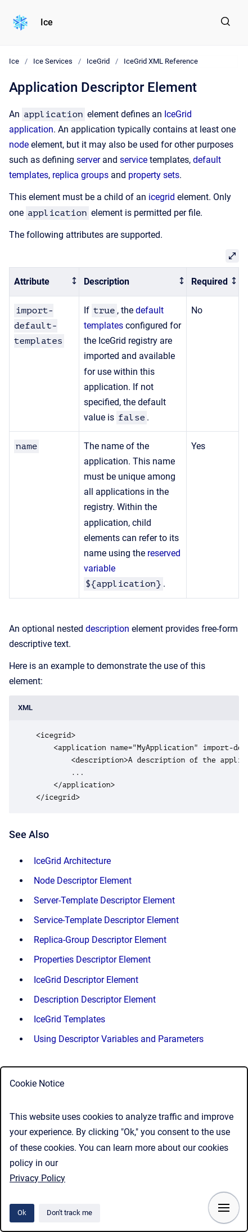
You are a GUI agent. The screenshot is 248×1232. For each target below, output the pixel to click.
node (19, 144)
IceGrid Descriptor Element (86, 979)
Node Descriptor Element (83, 880)
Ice (46, 22)
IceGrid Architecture (72, 861)
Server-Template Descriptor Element (104, 900)
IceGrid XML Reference (161, 61)
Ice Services (53, 61)
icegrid (161, 197)
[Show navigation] (224, 1208)
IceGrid (98, 61)
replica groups (80, 175)
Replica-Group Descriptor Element (100, 939)
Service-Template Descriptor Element (106, 920)
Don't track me (69, 1212)
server (88, 159)
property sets (153, 175)
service (133, 159)
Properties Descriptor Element (92, 959)
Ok (21, 1212)
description (107, 628)
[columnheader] (44, 282)
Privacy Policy (37, 1178)
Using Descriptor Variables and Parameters (119, 1039)
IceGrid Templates (69, 1019)
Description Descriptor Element (95, 999)
